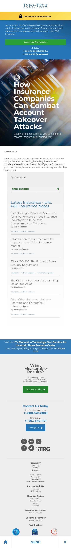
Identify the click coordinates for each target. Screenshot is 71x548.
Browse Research (35, 513)
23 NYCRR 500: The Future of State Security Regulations (33, 263)
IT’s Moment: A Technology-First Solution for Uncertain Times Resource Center (40, 344)
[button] (35, 542)
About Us (35, 466)
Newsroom (35, 470)
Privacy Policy (35, 479)
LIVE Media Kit (35, 491)
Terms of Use (35, 477)
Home (16, 67)
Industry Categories (31, 67)
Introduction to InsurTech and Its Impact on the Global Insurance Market (32, 243)
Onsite (35, 503)
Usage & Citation (35, 475)
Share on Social (35, 188)
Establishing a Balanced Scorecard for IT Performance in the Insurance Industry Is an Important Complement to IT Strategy (34, 218)
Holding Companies (45, 273)
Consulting (35, 505)
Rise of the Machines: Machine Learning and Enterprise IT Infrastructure (31, 303)
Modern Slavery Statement (35, 481)
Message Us (35, 427)
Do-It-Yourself (35, 499)
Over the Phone (35, 501)
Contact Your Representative (35, 42)
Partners (35, 489)
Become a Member (35, 389)
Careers (35, 468)
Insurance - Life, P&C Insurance (30, 70)
